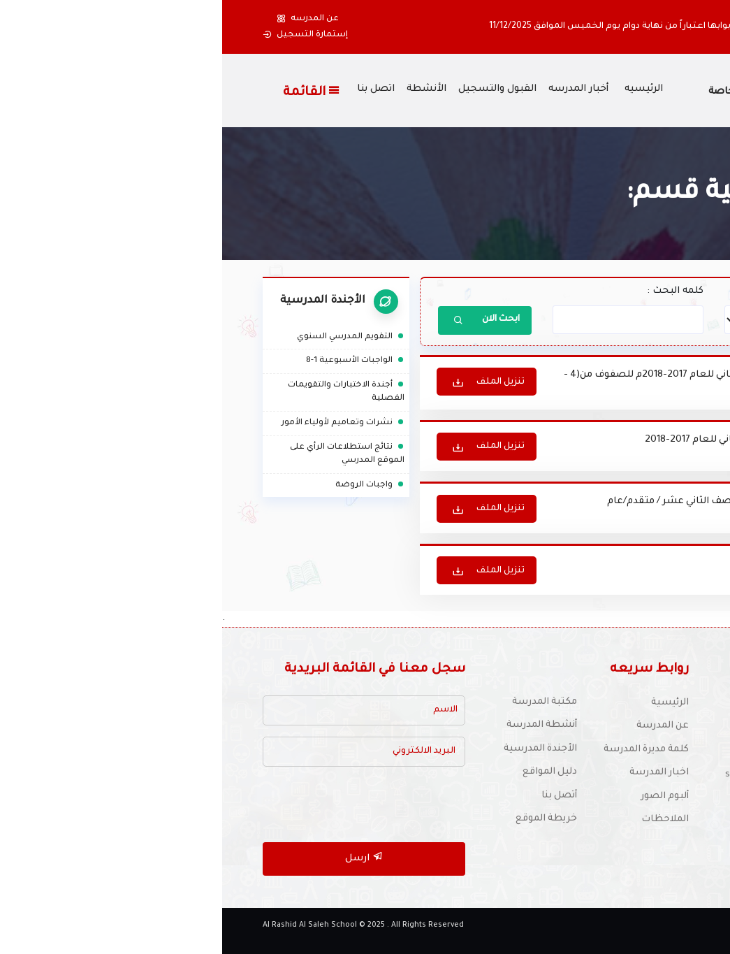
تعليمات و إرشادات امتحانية (609, 562)
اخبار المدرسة (437, 771)
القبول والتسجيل (275, 89)
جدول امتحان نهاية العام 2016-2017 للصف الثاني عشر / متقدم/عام (524, 501)
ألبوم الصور (442, 795)
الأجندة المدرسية (318, 747)
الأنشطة (204, 89)
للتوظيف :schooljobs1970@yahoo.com (587, 773)
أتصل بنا (337, 794)
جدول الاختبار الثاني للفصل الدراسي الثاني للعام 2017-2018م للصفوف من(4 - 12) (506, 383)
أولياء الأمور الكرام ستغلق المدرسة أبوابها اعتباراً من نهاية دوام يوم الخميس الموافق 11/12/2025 (462, 26)
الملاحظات (443, 818)
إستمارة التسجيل (83, 35)
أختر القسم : (668, 291)
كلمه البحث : (453, 291)
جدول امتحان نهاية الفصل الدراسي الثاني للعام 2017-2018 (544, 440)
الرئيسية (448, 701)
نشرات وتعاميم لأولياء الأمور (120, 423)
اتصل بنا (154, 89)
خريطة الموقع (324, 817)
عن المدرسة (440, 724)
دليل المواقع (327, 770)
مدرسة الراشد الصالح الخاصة (552, 92)
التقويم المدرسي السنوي (128, 337)
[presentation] (137, 803)
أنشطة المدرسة (319, 723)
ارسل (142, 855)
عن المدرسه (85, 19)
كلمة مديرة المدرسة (423, 748)
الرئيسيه (421, 89)
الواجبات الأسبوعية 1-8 (133, 361)
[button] (672, 27)
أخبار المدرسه (356, 89)
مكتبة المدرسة (322, 700)
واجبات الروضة (147, 484)
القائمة (90, 91)
